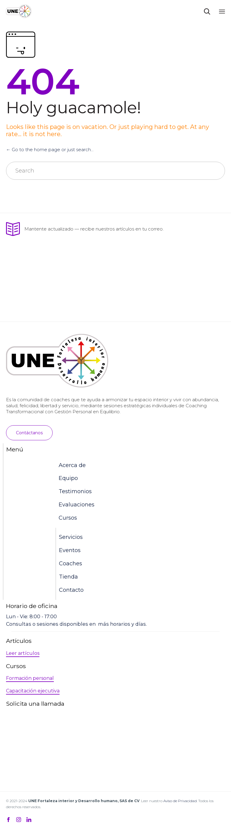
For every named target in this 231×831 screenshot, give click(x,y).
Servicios (71, 537)
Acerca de (72, 465)
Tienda (68, 576)
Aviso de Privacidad (180, 801)
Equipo (68, 478)
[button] (29, 432)
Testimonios (75, 491)
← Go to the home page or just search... (50, 149)
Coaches (70, 563)
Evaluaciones (76, 504)
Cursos (68, 518)
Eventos (70, 550)
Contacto (71, 590)
